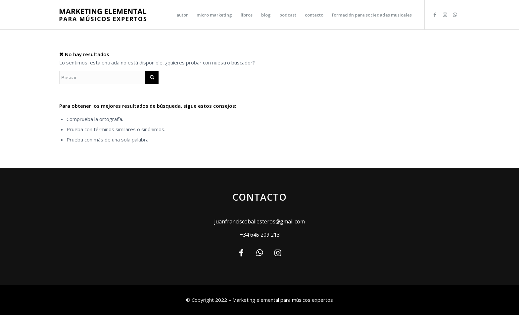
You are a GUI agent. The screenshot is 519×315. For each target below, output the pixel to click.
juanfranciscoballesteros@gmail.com (259, 221)
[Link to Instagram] (445, 15)
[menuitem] (182, 14)
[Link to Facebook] (435, 15)
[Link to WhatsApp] (455, 15)
